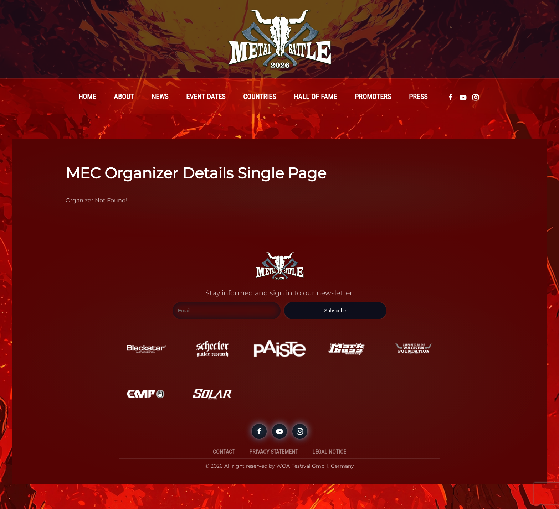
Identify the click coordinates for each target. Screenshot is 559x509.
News (160, 96)
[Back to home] (279, 39)
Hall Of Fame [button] (315, 96)
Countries (259, 96)
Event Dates (205, 96)
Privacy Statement (273, 451)
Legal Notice (329, 451)
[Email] (227, 310)
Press (418, 96)
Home (87, 96)
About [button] (124, 96)
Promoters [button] (373, 96)
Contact (224, 451)
